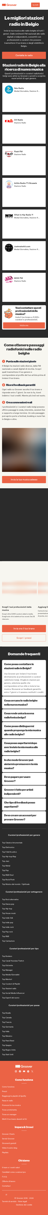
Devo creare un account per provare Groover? (24, 817)
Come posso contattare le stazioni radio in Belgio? (24, 666)
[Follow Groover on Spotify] (28, 1071)
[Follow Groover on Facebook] (20, 1071)
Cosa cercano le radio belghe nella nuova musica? (24, 702)
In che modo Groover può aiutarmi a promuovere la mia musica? (24, 764)
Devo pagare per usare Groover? (24, 778)
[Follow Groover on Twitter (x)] (32, 1071)
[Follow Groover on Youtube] (24, 1071)
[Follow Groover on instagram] (16, 1071)
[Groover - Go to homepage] (24, 1066)
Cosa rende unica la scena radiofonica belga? (24, 715)
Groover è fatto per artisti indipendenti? (24, 791)
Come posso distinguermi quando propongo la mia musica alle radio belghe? (24, 730)
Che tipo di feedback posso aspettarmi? (24, 804)
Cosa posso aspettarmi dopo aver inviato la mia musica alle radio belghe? (24, 747)
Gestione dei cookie (24, 1205)
